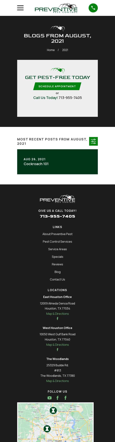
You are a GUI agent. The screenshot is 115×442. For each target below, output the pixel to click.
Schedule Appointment (57, 86)
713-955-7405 (70, 97)
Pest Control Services (57, 242)
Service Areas (57, 249)
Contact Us (57, 280)
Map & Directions (57, 314)
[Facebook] (57, 398)
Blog (58, 272)
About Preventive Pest (57, 234)
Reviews (57, 264)
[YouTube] (50, 398)
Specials (57, 257)
